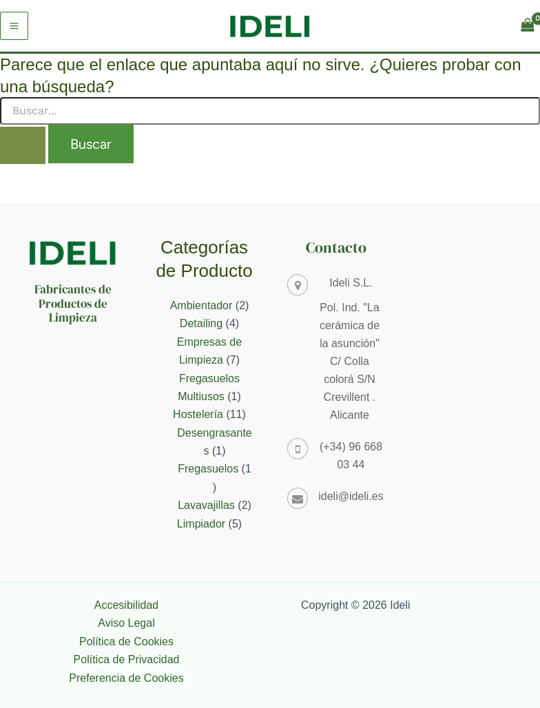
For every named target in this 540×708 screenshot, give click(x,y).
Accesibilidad (126, 605)
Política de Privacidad (127, 659)
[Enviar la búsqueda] (22, 145)
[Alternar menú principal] (14, 26)
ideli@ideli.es (351, 496)
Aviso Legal (126, 623)
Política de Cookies (126, 641)
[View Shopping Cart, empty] (527, 26)
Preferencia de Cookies (126, 678)
